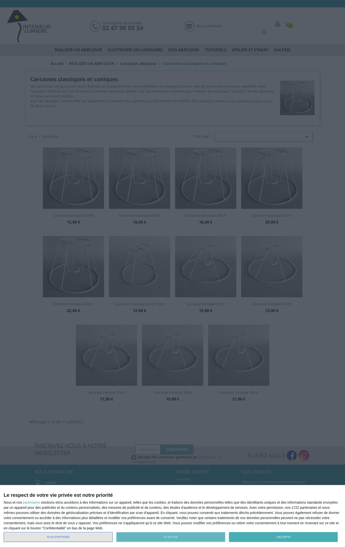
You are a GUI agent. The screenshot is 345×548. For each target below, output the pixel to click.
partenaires (31, 502)
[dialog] (172, 516)
